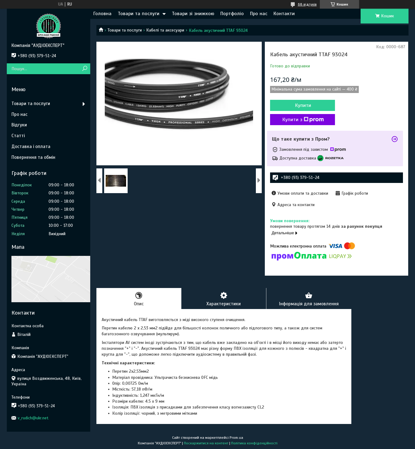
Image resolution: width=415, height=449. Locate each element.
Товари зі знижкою (193, 14)
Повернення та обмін (33, 157)
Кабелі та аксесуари (165, 30)
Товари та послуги (138, 14)
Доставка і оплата (30, 146)
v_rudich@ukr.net (33, 418)
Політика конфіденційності (254, 443)
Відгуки (19, 125)
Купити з (303, 119)
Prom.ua (236, 437)
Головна (102, 14)
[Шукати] (84, 68)
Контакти (284, 14)
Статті (18, 135)
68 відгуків (307, 4)
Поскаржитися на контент (206, 443)
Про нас (258, 14)
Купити (303, 105)
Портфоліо (232, 14)
